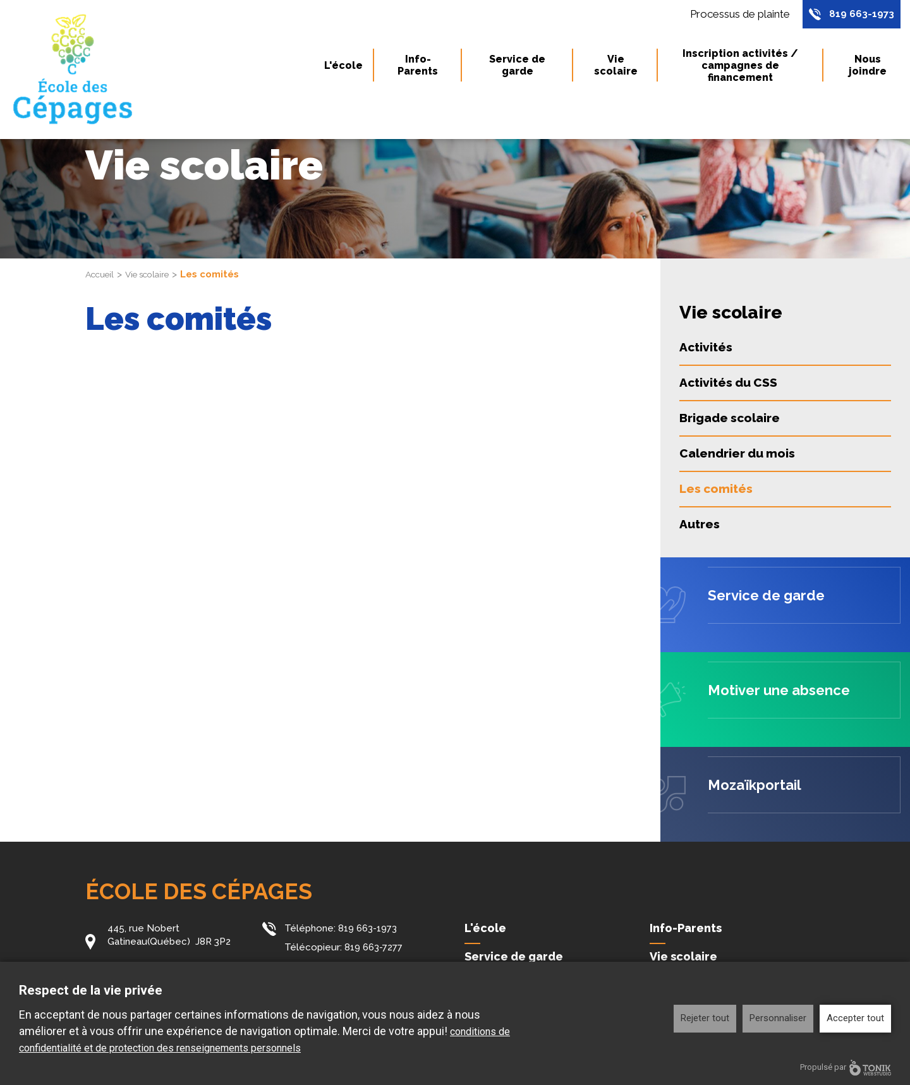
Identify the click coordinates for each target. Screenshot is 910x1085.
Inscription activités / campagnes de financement (740, 69)
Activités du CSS (728, 382)
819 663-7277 (373, 946)
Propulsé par (845, 1068)
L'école (343, 69)
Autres (699, 524)
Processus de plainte (732, 15)
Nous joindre (868, 69)
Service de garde (517, 69)
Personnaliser (777, 1018)
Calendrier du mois (737, 453)
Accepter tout (855, 1018)
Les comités (716, 488)
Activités (705, 347)
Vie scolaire (616, 69)
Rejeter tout (705, 1018)
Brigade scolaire (729, 418)
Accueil (102, 274)
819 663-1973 (858, 15)
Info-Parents (417, 69)
